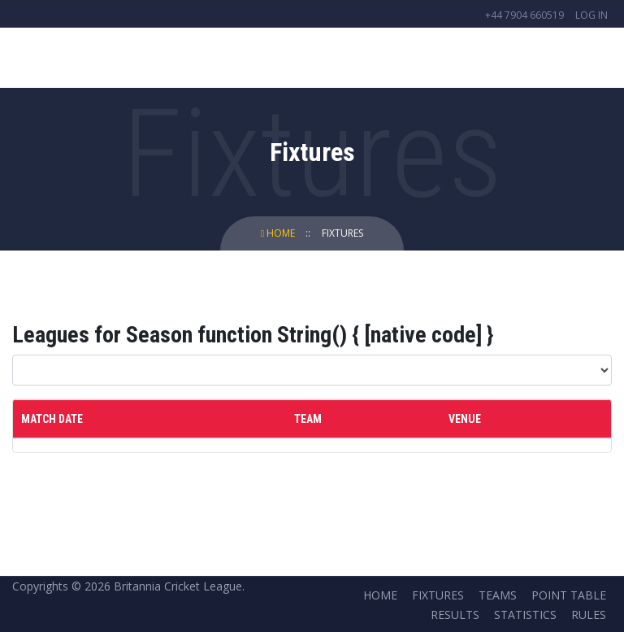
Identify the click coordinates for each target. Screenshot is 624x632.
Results (455, 614)
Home (279, 233)
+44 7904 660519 (524, 15)
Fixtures (342, 233)
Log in (591, 15)
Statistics (525, 614)
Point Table (568, 595)
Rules (588, 614)
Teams (498, 595)
